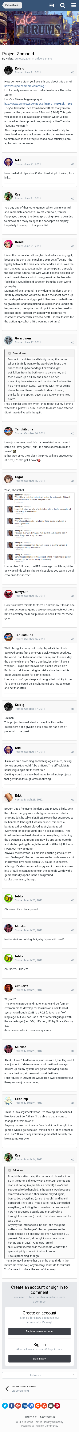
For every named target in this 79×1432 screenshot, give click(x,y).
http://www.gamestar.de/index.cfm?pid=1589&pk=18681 (39, 103)
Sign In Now (39, 1358)
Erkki (18, 796)
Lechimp (21, 1099)
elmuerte (21, 986)
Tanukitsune (24, 429)
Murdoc (21, 926)
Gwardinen (23, 338)
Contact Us (47, 1417)
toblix (19, 896)
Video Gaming (43, 58)
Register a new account (40, 1331)
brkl (18, 160)
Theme (30, 1417)
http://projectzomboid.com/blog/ (25, 86)
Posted (28, 72)
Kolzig (9, 58)
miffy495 (21, 592)
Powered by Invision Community (39, 1425)
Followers (35, 1375)
